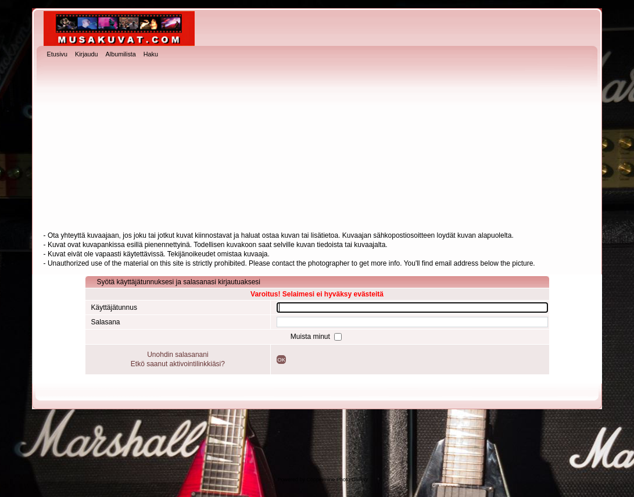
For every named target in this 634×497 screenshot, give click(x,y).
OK (281, 359)
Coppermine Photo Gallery (337, 479)
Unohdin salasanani (177, 355)
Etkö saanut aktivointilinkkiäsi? (178, 364)
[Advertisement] (317, 146)
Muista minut (311, 336)
